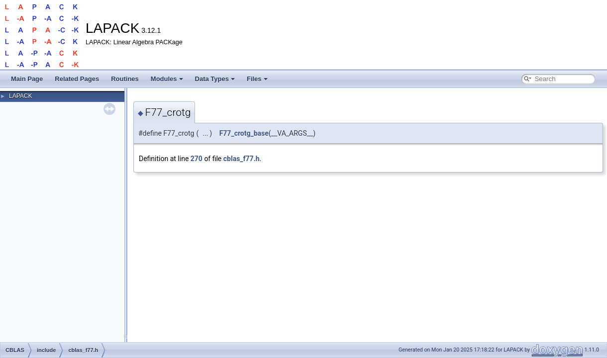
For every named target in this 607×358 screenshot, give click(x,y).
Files (257, 79)
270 (196, 159)
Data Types (215, 79)
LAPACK (20, 95)
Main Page (27, 79)
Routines (125, 79)
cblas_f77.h (241, 159)
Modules (167, 79)
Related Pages (77, 79)
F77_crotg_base (244, 133)
